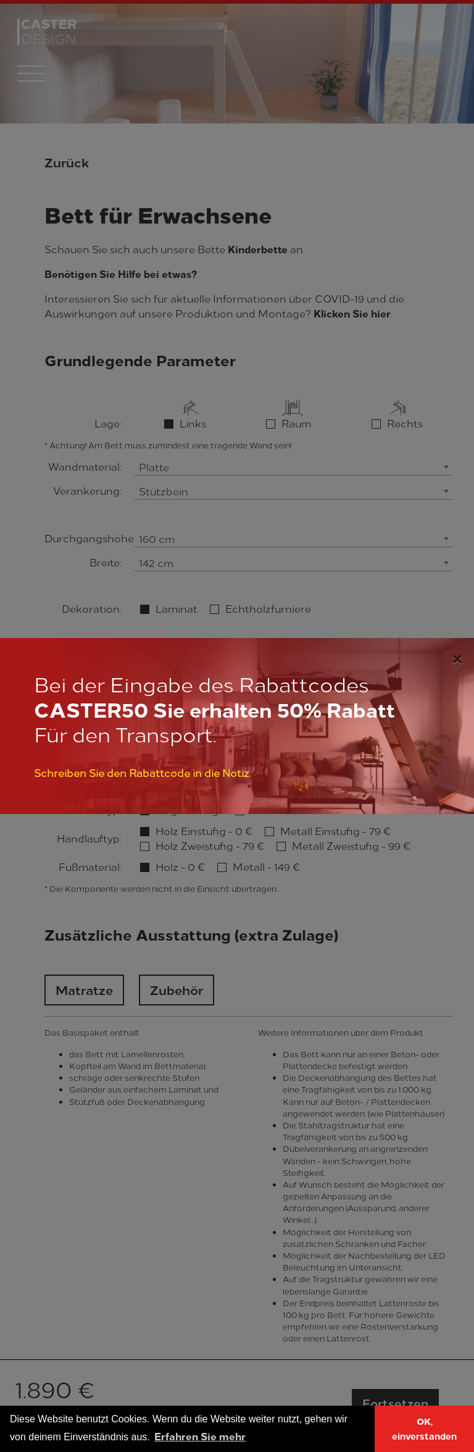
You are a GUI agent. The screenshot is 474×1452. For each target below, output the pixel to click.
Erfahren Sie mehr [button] (200, 1436)
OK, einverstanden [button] (424, 1428)
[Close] (457, 656)
